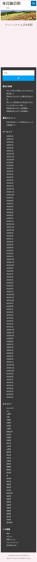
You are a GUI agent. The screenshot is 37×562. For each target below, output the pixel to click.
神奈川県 (9, 493)
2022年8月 (10, 271)
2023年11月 (10, 227)
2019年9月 (10, 373)
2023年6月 (10, 241)
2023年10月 (10, 230)
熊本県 (9, 487)
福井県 (9, 496)
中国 (8, 417)
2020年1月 (10, 362)
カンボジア (10, 408)
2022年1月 (10, 291)
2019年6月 (10, 382)
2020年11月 (10, 332)
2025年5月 (10, 174)
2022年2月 (10, 288)
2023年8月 (10, 236)
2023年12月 (10, 224)
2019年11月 (10, 368)
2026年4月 (10, 142)
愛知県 (9, 469)
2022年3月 (10, 285)
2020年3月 (10, 356)
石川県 (9, 490)
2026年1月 (10, 151)
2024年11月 (10, 192)
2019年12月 (10, 365)
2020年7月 (10, 344)
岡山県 (9, 455)
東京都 (9, 478)
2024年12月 (10, 189)
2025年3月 (10, 180)
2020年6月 (10, 347)
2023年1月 (10, 256)
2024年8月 (10, 200)
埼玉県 (9, 434)
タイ (8, 411)
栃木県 (9, 481)
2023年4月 (10, 247)
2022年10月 (10, 265)
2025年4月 (10, 177)
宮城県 (9, 437)
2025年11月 (10, 156)
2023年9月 (10, 233)
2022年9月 (10, 268)
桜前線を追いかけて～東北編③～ (18, 111)
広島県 (9, 461)
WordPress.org (11, 545)
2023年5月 (10, 244)
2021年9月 (10, 303)
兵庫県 (9, 423)
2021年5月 (10, 315)
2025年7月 (10, 168)
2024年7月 (10, 203)
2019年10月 (10, 371)
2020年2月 (10, 359)
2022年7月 (10, 274)
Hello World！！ (12, 122)
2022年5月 (10, 280)
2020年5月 (10, 350)
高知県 (9, 519)
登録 (8, 533)
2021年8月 (10, 306)
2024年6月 (10, 206)
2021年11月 (10, 297)
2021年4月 (10, 318)
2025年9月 (10, 162)
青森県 (9, 511)
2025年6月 (10, 171)
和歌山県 (9, 431)
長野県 (9, 508)
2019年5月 (10, 385)
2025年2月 (10, 183)
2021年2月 (10, 324)
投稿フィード (11, 539)
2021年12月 (10, 294)
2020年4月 (10, 353)
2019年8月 (10, 376)
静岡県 (9, 513)
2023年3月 (10, 250)
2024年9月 (10, 197)
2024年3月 (10, 215)
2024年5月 (10, 209)
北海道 (9, 425)
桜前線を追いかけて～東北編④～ (18, 108)
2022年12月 (10, 259)
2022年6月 (10, 277)
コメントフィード (12, 542)
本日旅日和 (11, 3)
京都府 (9, 420)
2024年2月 (10, 218)
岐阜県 (9, 452)
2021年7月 (10, 309)
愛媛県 (9, 467)
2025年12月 (10, 153)
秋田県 (9, 499)
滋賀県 (9, 484)
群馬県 (9, 502)
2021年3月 (10, 321)
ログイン (9, 536)
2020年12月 (10, 329)
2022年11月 (10, 262)
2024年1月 (10, 221)
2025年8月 (10, 165)
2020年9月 (10, 338)
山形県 (9, 446)
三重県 (9, 414)
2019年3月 (10, 391)
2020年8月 (10, 341)
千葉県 (9, 428)
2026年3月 (10, 145)
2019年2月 (10, 394)
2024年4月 (10, 212)
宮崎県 (9, 440)
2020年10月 (10, 335)
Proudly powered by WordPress (18, 555)
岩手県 (9, 458)
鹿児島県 (9, 522)
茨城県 (9, 505)
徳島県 (9, 464)
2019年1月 (10, 397)
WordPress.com (25, 558)
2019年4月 (10, 388)
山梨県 (9, 449)
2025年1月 (10, 186)
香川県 (9, 516)
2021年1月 (10, 327)
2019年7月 (10, 379)
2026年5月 (10, 139)
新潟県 (9, 472)
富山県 (9, 443)
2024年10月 (10, 195)
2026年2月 (10, 148)
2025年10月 (10, 159)
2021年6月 (10, 312)
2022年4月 (10, 283)
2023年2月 (10, 253)
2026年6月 (10, 136)
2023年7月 (10, 239)
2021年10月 (10, 300)
